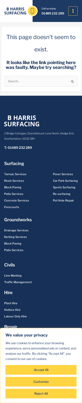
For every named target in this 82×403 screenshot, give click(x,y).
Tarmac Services (15, 174)
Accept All (41, 370)
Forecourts (11, 207)
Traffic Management (18, 282)
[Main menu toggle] (73, 11)
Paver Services (63, 174)
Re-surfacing (61, 194)
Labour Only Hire (15, 316)
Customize (41, 381)
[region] (41, 365)
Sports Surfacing (64, 187)
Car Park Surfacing (65, 180)
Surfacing (14, 163)
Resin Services (14, 180)
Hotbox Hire (12, 309)
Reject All (41, 393)
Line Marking (13, 275)
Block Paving (12, 187)
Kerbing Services (15, 237)
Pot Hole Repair (63, 200)
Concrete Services (16, 200)
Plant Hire (10, 303)
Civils (9, 265)
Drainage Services (16, 230)
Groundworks (18, 219)
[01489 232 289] (32, 11)
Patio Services (13, 194)
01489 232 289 (53, 13)
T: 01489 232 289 (18, 148)
